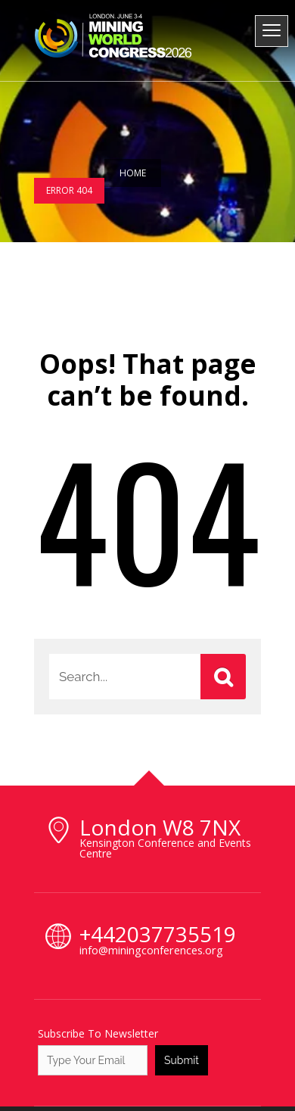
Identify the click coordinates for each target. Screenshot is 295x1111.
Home (133, 172)
